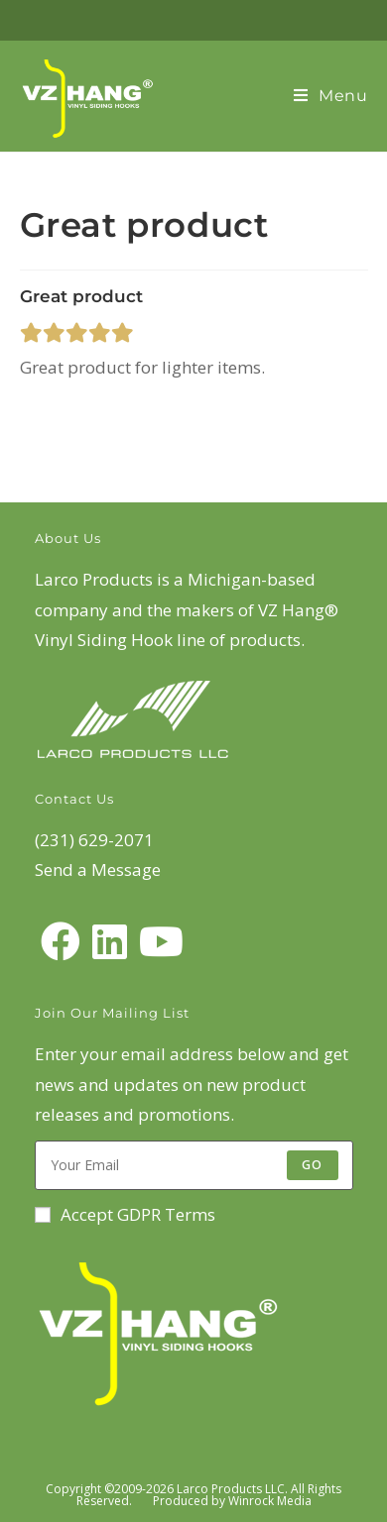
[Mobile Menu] (331, 96)
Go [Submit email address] (312, 1164)
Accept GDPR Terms (125, 1214)
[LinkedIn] (109, 941)
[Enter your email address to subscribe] (194, 1165)
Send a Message (98, 869)
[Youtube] (161, 941)
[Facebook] (60, 941)
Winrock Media (270, 1500)
